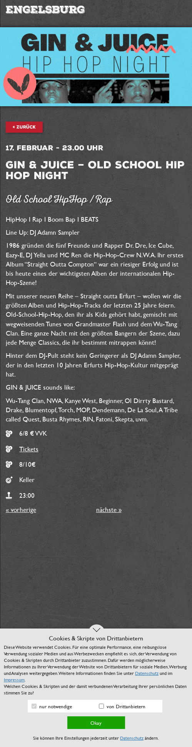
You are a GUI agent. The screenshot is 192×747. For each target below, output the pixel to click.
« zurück (24, 127)
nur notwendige (52, 706)
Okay (96, 722)
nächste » (109, 509)
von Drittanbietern (122, 706)
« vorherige (21, 509)
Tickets (28, 449)
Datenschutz (147, 673)
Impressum (14, 679)
